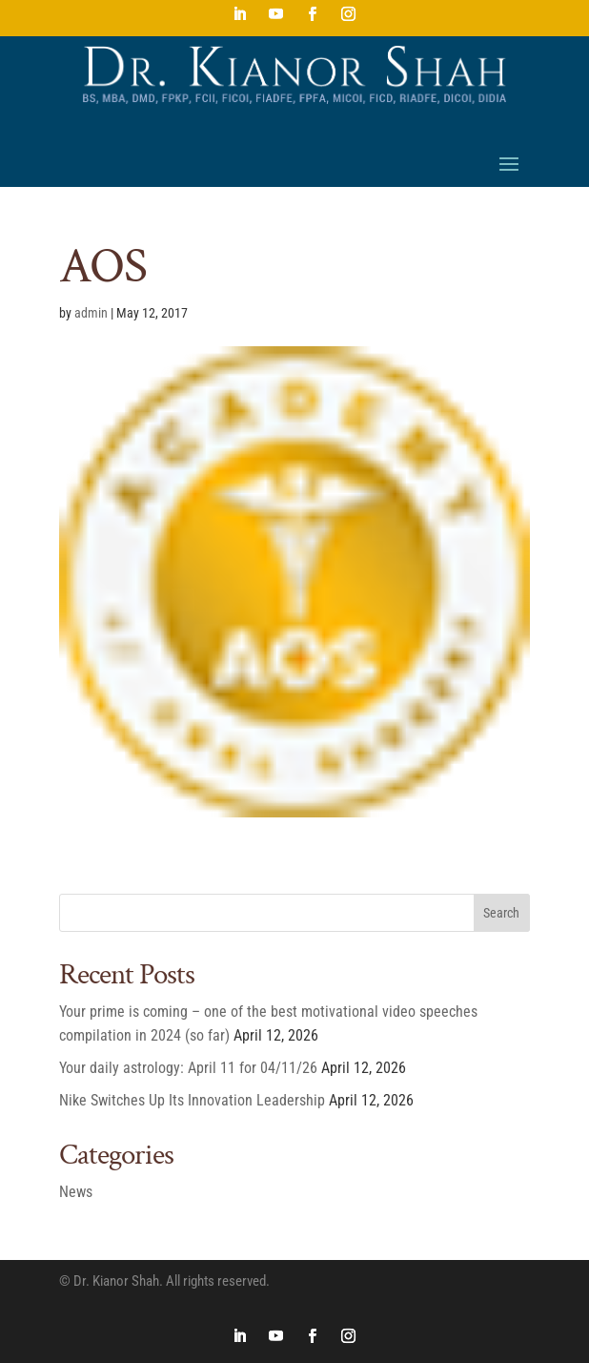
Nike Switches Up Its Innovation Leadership (192, 1100)
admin (91, 312)
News (75, 1192)
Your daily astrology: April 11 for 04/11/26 (188, 1068)
